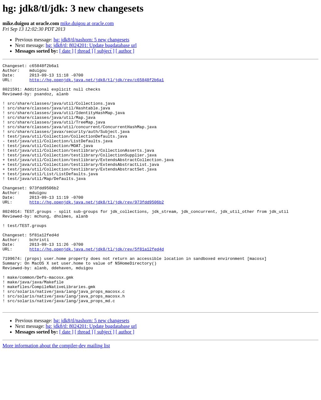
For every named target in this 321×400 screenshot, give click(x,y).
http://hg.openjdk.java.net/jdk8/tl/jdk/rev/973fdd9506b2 (96, 230)
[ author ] (125, 51)
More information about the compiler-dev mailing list (56, 394)
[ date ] (66, 51)
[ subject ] (104, 51)
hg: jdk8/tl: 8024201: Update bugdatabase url (91, 45)
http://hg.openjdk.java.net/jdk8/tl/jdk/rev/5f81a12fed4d (96, 286)
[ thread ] (84, 51)
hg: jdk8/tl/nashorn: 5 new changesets (91, 39)
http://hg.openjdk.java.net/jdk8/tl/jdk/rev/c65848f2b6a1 (96, 83)
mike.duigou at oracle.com (87, 23)
